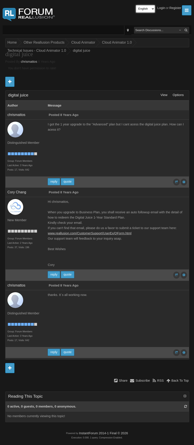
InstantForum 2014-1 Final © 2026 (103, 433)
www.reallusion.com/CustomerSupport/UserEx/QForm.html (89, 233)
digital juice (81, 50)
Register (175, 8)
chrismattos (29, 61)
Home (12, 42)
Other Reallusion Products (44, 42)
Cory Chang (16, 192)
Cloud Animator (83, 42)
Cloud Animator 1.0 (117, 42)
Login (161, 8)
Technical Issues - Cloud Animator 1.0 (36, 50)
